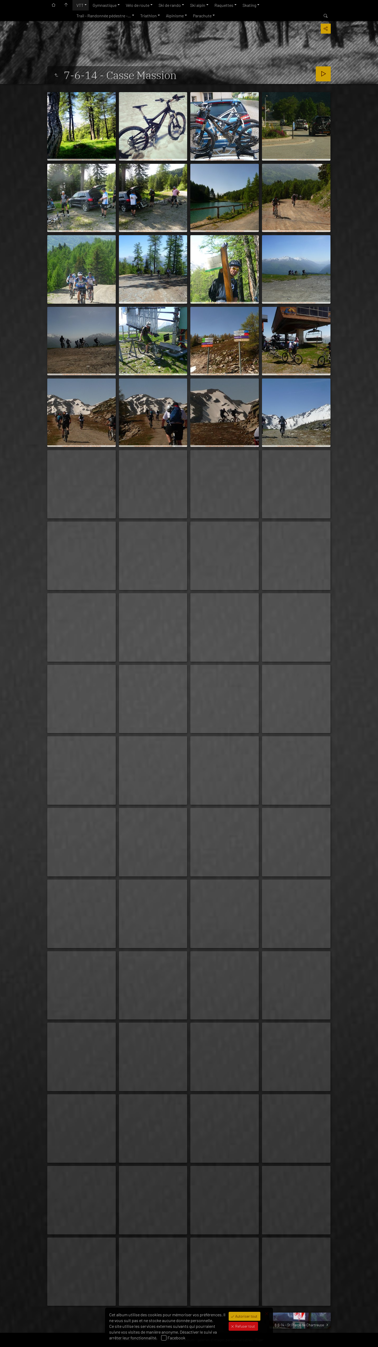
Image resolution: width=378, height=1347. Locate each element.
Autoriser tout (245, 1316)
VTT (79, 5)
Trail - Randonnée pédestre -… (103, 15)
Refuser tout (244, 1326)
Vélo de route (137, 5)
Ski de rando (170, 5)
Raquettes (223, 5)
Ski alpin (197, 5)
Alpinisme (175, 15)
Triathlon (148, 15)
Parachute (202, 15)
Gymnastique (105, 5)
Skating (249, 5)
